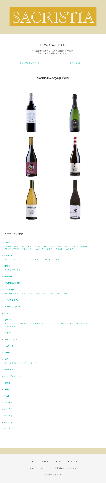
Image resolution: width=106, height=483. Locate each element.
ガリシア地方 (48, 246)
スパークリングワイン (13, 307)
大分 (65, 293)
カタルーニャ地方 (11, 246)
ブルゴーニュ (9, 259)
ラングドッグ (34, 259)
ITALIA (7, 266)
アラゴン (59, 249)
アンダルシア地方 (11, 249)
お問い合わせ (75, 63)
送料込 (7, 389)
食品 (6, 359)
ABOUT (45, 462)
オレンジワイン (10, 339)
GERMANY (9, 276)
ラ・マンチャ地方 (80, 246)
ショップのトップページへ (30, 63)
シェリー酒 (8, 346)
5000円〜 (8, 429)
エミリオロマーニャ (12, 270)
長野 (44, 293)
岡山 (58, 293)
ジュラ (56, 259)
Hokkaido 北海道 (11, 293)
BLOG (58, 462)
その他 (7, 383)
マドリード (26, 249)
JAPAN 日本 (9, 290)
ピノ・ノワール (10, 324)
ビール (7, 353)
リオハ (37, 246)
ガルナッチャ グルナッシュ (32, 324)
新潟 (30, 293)
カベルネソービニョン (79, 324)
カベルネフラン (10, 326)
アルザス (46, 259)
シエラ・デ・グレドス (43, 249)
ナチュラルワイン (11, 300)
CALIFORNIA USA (12, 283)
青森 (23, 293)
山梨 (51, 293)
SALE (6, 396)
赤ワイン (8, 320)
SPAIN (7, 243)
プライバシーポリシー (38, 468)
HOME (31, 462)
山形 (37, 293)
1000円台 (8, 403)
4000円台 (8, 422)
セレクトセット (10, 370)
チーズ (33, 363)
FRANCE (8, 256)
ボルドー (22, 259)
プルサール (62, 324)
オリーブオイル (10, 363)
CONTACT (72, 462)
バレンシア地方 (63, 246)
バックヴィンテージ (12, 376)
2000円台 (8, 409)
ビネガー (23, 363)
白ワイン (8, 313)
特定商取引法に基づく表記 (65, 468)
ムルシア (69, 249)
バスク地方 (26, 246)
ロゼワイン (8, 333)
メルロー (50, 324)
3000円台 (8, 416)
